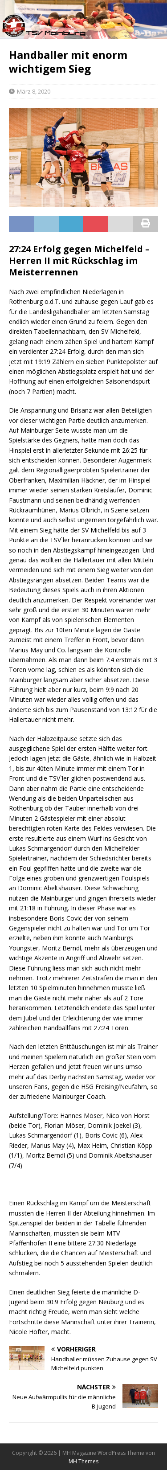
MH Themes (83, 1461)
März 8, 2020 (33, 91)
